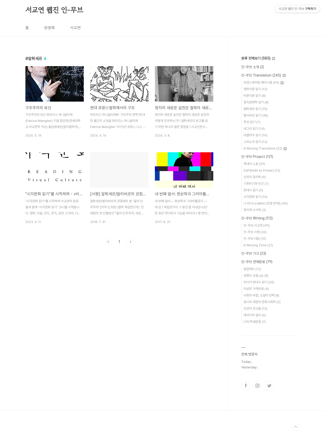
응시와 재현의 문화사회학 (262, 302)
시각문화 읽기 (255, 197)
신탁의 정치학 (254, 177)
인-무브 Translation (263, 75)
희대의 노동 (254, 164)
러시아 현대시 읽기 (258, 282)
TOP (295, 427)
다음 (130, 242)
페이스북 (245, 385)
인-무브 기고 (253, 253)
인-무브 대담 (254, 238)
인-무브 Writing (257, 218)
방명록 (49, 27)
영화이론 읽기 (255, 89)
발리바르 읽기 (255, 115)
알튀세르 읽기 (255, 109)
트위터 (269, 385)
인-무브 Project (257, 157)
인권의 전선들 (255, 308)
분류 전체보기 (258, 58)
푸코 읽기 (251, 122)
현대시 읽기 (253, 190)
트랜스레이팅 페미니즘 (263, 82)
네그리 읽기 (254, 128)
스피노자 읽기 (255, 142)
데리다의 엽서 (254, 315)
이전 (108, 242)
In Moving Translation (265, 148)
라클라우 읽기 (255, 135)
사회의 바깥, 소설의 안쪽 (261, 295)
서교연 (75, 27)
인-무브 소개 (252, 67)
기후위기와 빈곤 (256, 183)
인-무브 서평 (255, 232)
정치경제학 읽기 (256, 102)
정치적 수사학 (254, 210)
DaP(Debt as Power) (261, 170)
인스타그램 (257, 385)
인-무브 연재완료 (256, 262)
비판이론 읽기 (254, 96)
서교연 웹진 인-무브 (54, 10)
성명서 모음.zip (255, 275)
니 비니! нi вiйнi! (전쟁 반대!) (265, 203)
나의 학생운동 (254, 322)
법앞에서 (252, 269)
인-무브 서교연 (256, 225)
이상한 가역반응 (256, 289)
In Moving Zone (258, 245)
